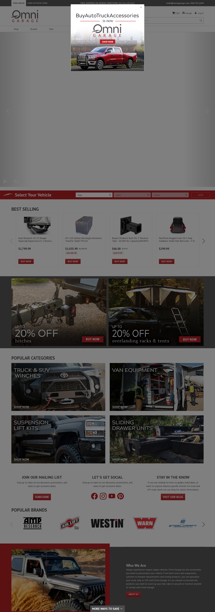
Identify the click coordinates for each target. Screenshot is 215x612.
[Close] (107, 7)
